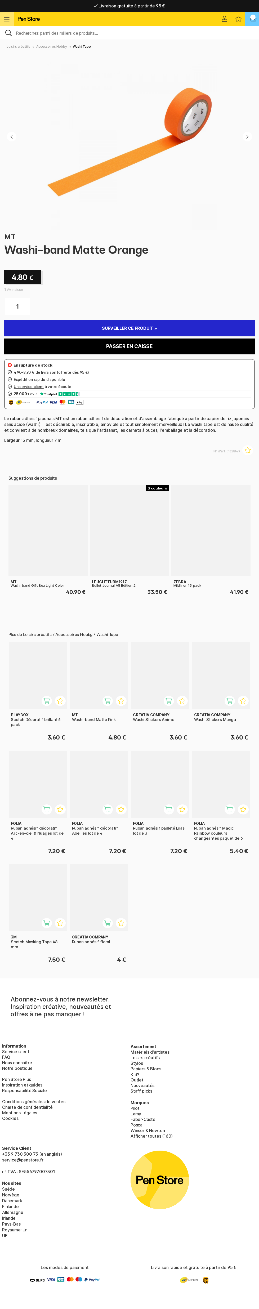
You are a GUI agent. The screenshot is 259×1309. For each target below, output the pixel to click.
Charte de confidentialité (27, 1107)
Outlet (137, 1080)
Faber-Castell (144, 1119)
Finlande (10, 1206)
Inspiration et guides (22, 1085)
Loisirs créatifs (18, 46)
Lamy (136, 1113)
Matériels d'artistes (150, 1052)
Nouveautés (142, 1085)
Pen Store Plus (16, 1079)
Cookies (10, 1118)
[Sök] (129, 32)
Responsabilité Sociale (24, 1090)
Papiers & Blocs (146, 1068)
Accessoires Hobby (51, 46)
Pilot (135, 1108)
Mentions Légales (19, 1112)
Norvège (10, 1194)
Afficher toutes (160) (152, 1136)
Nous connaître (17, 1062)
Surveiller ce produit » (129, 328)
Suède (8, 1189)
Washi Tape (82, 46)
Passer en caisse (129, 346)
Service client (15, 1051)
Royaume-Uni (15, 1229)
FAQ (6, 1057)
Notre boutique (17, 1068)
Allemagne (12, 1212)
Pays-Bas (11, 1224)
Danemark (12, 1200)
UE (5, 1235)
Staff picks (141, 1091)
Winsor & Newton (148, 1130)
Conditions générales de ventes (33, 1101)
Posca (136, 1125)
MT (10, 237)
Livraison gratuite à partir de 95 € (129, 5)
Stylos (137, 1063)
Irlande (9, 1218)
